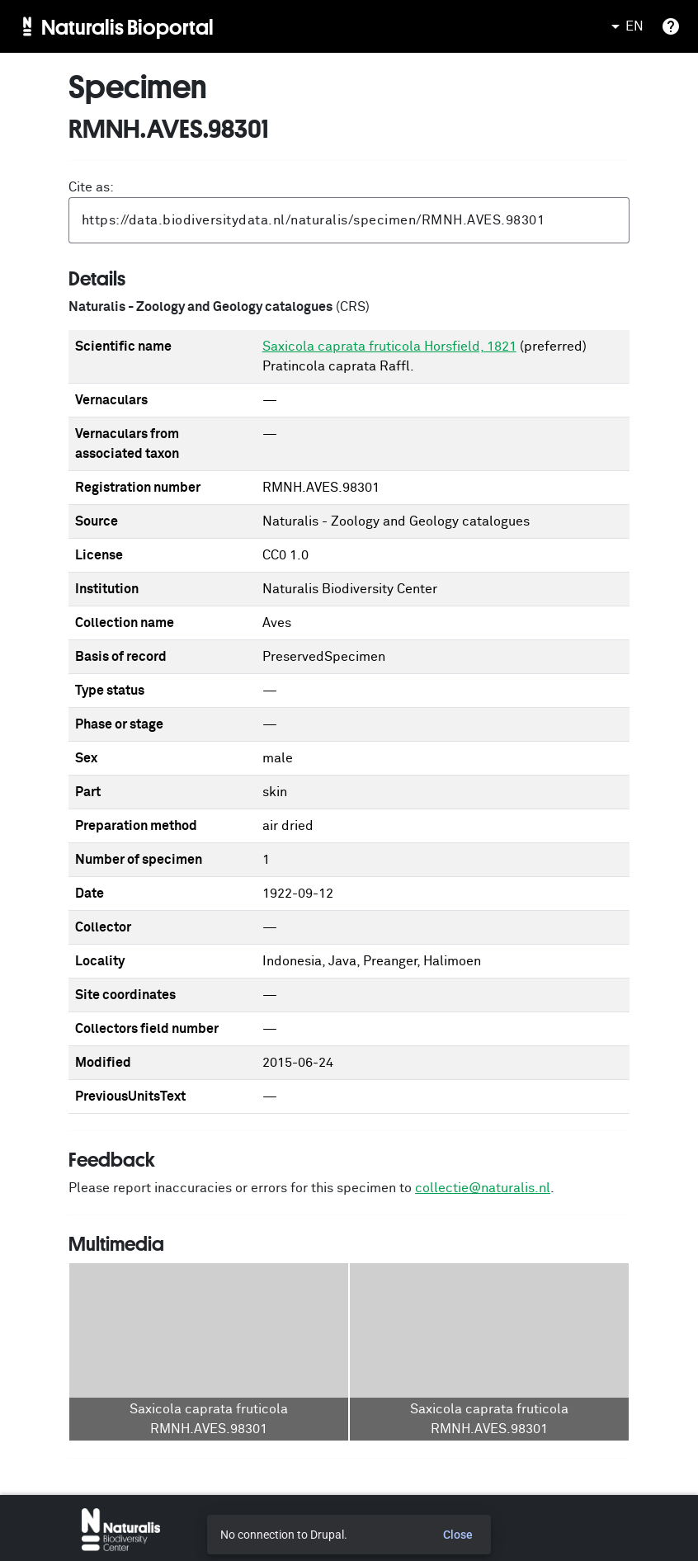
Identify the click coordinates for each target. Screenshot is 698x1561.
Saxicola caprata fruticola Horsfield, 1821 (389, 346)
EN (625, 26)
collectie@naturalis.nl (482, 1188)
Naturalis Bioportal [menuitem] (127, 26)
